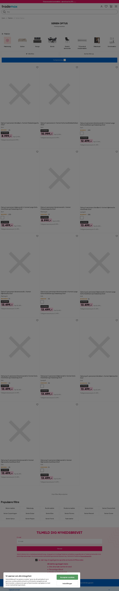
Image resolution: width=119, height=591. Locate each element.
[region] (41, 580)
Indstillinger (67, 583)
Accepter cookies (67, 577)
